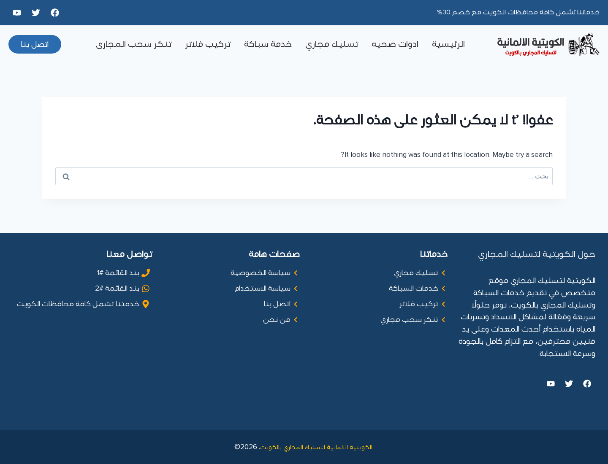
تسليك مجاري (331, 44)
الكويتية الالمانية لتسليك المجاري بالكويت (317, 446)
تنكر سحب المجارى (133, 44)
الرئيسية (448, 44)
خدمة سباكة (268, 44)
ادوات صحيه (395, 44)
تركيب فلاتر (208, 44)
